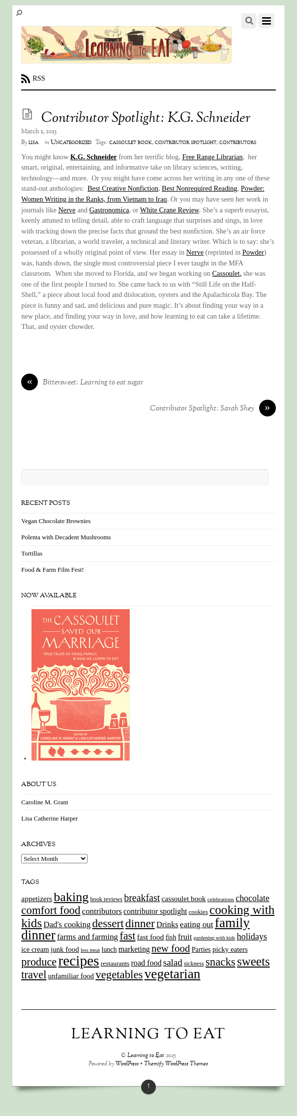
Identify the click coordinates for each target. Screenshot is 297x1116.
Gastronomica (109, 210)
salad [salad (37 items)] (172, 962)
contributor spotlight (185, 142)
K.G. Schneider (93, 157)
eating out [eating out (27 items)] (196, 924)
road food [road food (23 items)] (146, 963)
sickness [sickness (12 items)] (194, 963)
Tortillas (31, 553)
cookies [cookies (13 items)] (198, 912)
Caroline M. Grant (44, 802)
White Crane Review (169, 210)
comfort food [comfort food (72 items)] (50, 910)
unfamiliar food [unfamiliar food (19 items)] (71, 976)
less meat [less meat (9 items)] (90, 950)
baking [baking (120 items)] (71, 897)
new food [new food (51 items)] (170, 948)
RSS (38, 78)
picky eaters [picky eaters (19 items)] (230, 949)
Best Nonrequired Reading (199, 188)
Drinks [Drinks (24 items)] (167, 924)
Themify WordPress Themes (176, 1064)
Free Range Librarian (212, 157)
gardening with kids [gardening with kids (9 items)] (215, 937)
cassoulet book (130, 142)
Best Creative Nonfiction (123, 188)
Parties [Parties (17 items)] (201, 949)
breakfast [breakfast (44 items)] (142, 897)
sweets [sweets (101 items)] (253, 961)
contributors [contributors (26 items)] (102, 911)
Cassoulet (226, 273)
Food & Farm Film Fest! (52, 569)
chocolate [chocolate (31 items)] (252, 898)
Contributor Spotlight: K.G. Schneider (145, 118)
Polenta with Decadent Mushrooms (66, 537)
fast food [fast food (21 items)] (150, 937)
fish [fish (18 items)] (171, 937)
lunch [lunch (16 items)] (109, 949)
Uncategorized (71, 142)
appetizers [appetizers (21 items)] (36, 898)
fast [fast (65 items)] (127, 936)
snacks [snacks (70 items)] (221, 962)
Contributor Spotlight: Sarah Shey (213, 409)
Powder (253, 252)
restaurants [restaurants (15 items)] (115, 963)
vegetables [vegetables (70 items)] (119, 975)
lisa (33, 142)
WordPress (127, 1064)
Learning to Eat (145, 1056)
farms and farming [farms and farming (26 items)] (87, 936)
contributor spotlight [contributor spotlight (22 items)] (155, 911)
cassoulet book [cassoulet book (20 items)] (183, 898)
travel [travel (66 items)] (33, 975)
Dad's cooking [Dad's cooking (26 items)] (67, 924)
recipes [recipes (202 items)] (78, 961)
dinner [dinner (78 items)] (140, 923)
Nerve (66, 210)
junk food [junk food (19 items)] (65, 949)
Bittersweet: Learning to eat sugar (82, 383)
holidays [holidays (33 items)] (252, 936)
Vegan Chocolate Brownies (55, 521)
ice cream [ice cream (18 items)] (35, 949)
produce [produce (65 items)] (39, 962)
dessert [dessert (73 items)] (108, 923)
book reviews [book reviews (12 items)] (106, 899)
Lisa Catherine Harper (49, 818)
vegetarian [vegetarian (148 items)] (173, 974)
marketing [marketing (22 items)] (134, 949)
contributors (237, 142)
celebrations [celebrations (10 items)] (221, 899)
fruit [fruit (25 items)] (185, 936)
